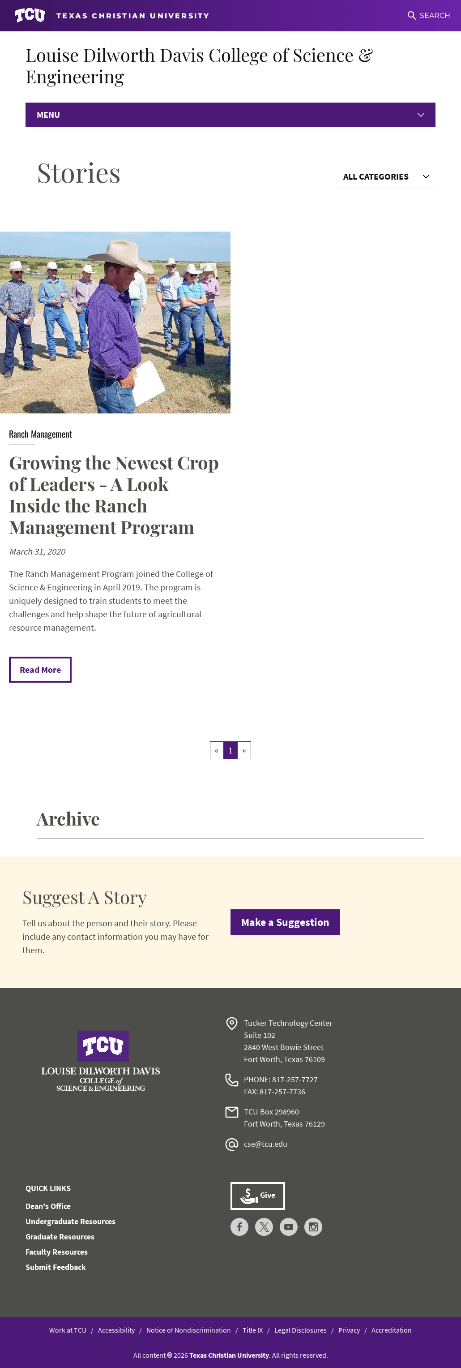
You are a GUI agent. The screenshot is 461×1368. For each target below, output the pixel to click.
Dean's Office (48, 1206)
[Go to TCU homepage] (112, 15)
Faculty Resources (57, 1252)
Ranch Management (40, 433)
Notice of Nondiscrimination (188, 1329)
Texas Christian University (229, 1355)
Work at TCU (67, 1329)
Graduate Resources (60, 1236)
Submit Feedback (56, 1267)
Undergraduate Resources (70, 1221)
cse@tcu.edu (265, 1144)
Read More (40, 669)
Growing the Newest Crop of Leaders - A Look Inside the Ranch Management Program (114, 494)
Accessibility (116, 1329)
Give (257, 1196)
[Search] (429, 15)
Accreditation (391, 1329)
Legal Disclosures (300, 1329)
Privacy (349, 1329)
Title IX (253, 1329)
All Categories (376, 176)
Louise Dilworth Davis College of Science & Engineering (199, 65)
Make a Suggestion (285, 922)
